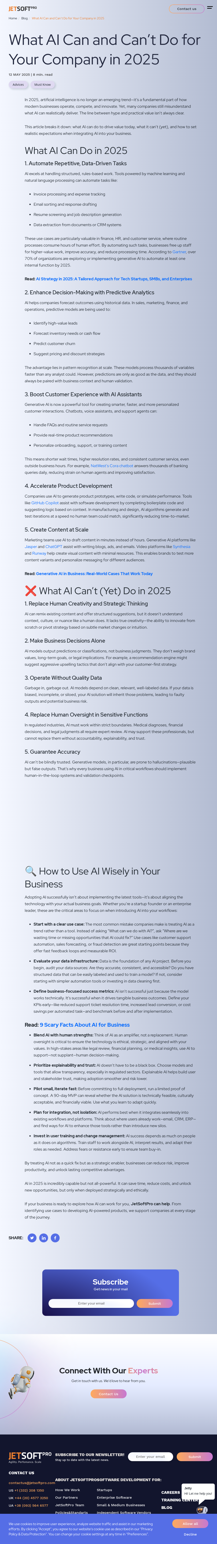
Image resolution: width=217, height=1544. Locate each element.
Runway (39, 553)
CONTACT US (21, 1472)
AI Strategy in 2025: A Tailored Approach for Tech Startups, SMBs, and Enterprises (114, 278)
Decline (190, 1534)
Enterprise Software (114, 1497)
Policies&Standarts (71, 1512)
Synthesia (181, 546)
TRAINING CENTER (179, 1500)
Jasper (31, 546)
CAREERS (170, 1492)
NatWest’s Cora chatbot (112, 465)
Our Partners (66, 1497)
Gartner (179, 251)
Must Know (42, 84)
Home (13, 18)
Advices (18, 84)
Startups (104, 1490)
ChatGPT (53, 546)
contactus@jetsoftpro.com (32, 1483)
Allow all (190, 1524)
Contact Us (108, 1394)
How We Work (67, 1490)
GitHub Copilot (45, 502)
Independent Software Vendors (124, 1512)
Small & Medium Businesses (121, 1505)
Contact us (186, 9)
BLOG (166, 1507)
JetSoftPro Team (69, 1505)
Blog (24, 18)
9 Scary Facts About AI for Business (84, 1024)
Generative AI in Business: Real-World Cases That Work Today (94, 573)
